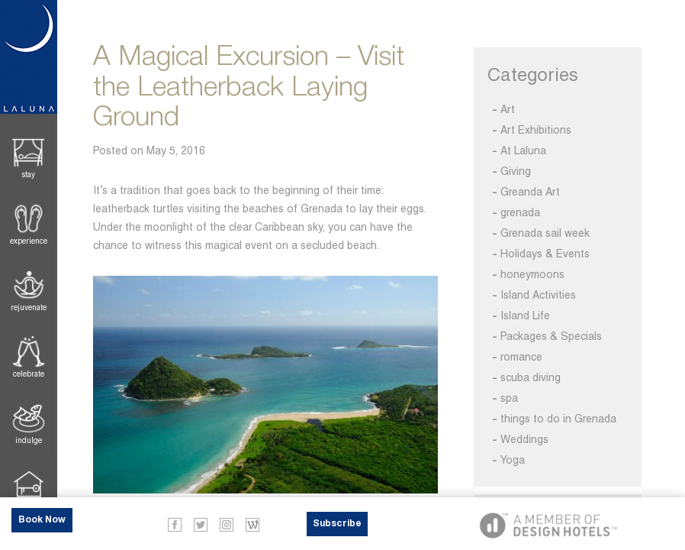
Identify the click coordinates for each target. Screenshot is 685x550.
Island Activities (538, 295)
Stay (28, 174)
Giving (515, 171)
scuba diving (530, 377)
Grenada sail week (545, 233)
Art (507, 109)
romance (521, 357)
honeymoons (532, 274)
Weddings (524, 439)
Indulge (28, 440)
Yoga (512, 460)
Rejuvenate (29, 307)
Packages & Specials (551, 336)
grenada (520, 212)
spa (509, 398)
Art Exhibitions (535, 130)
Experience (28, 241)
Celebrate (28, 374)
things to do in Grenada (558, 418)
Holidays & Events (545, 253)
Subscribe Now (337, 527)
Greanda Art (530, 192)
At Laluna (523, 150)
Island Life (525, 315)
